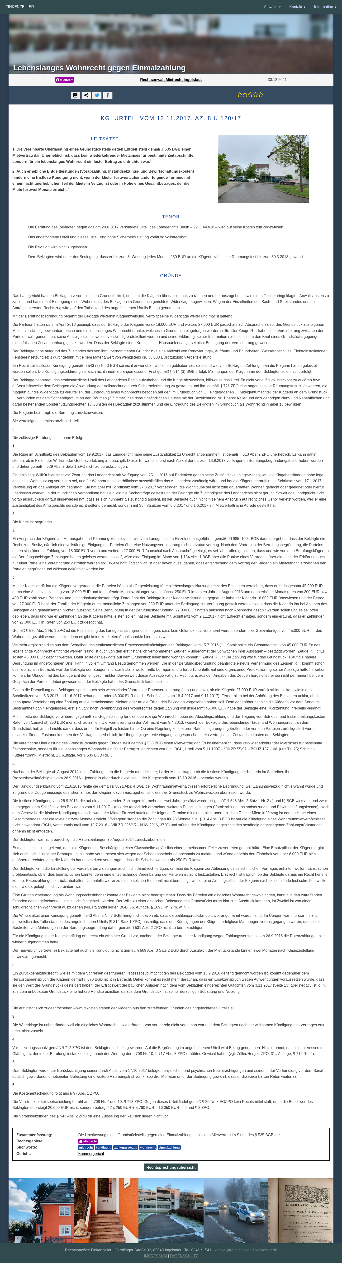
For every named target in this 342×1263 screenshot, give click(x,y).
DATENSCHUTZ (184, 1256)
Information (323, 7)
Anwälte (270, 7)
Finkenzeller (20, 7)
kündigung (103, 1147)
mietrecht (86, 1147)
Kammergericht (91, 1154)
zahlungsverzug (125, 1147)
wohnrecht (148, 1147)
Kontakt (295, 7)
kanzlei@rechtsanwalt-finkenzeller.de (245, 1250)
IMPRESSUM (155, 1256)
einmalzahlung (169, 1147)
